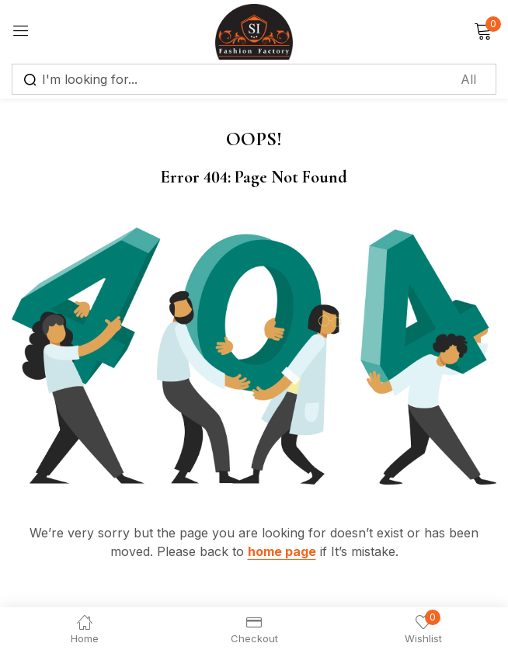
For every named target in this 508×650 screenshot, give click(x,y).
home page (282, 551)
